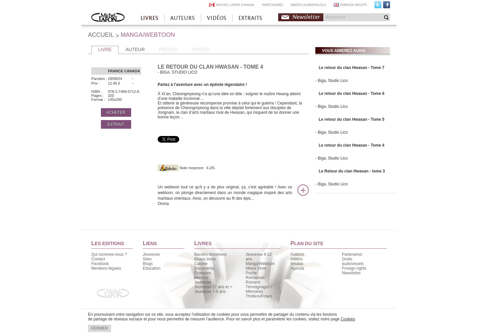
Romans (253, 282)
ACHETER (115, 112)
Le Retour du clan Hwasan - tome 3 (352, 171)
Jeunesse (151, 254)
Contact (98, 259)
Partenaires (352, 254)
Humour (201, 277)
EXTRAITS (250, 18)
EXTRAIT (116, 124)
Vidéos (296, 259)
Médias (296, 263)
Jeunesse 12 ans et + (213, 287)
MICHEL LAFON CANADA (235, 5)
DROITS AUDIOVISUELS (308, 5)
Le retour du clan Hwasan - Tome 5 (351, 119)
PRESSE (168, 49)
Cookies (348, 319)
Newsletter (306, 17)
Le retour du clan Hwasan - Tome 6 (351, 93)
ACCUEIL (101, 35)
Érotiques (202, 273)
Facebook (386, 6)
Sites (147, 259)
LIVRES (149, 18)
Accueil (107, 18)
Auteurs (297, 254)
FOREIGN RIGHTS (353, 5)
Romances (255, 277)
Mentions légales (106, 268)
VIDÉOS (216, 18)
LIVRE (105, 49)
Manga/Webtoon (260, 263)
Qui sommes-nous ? (109, 254)
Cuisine (200, 263)
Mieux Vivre (256, 268)
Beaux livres (205, 259)
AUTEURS (182, 18)
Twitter (377, 6)
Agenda (297, 268)
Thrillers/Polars (259, 296)
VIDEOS (200, 49)
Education (151, 268)
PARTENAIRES (272, 5)
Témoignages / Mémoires (259, 289)
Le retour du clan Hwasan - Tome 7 (351, 67)
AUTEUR (135, 49)
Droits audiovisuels (353, 261)
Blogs (148, 263)
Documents (204, 268)
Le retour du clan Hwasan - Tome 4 (351, 145)
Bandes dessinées (210, 254)
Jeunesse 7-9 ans (210, 291)
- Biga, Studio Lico (331, 80)
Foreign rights (354, 268)
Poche (251, 273)
